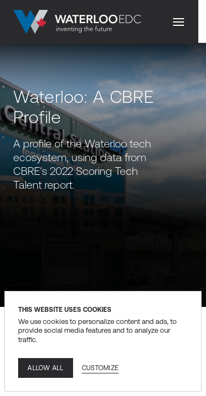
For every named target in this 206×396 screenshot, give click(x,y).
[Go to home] (77, 22)
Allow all (45, 368)
